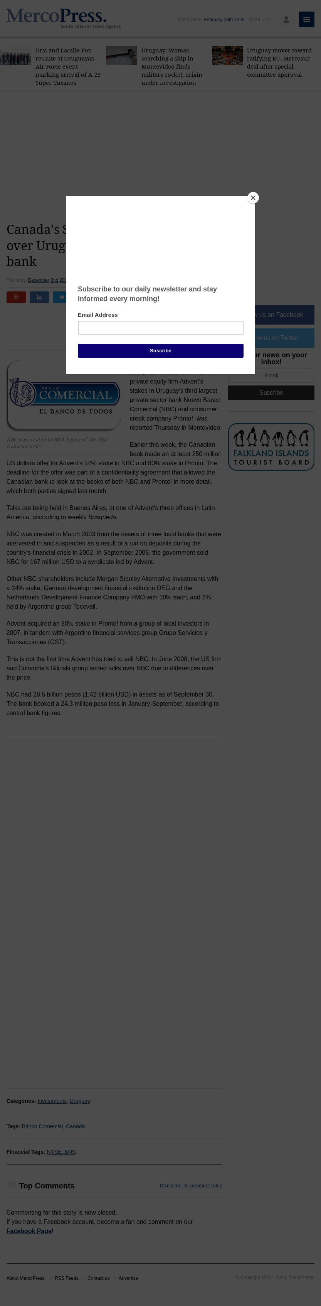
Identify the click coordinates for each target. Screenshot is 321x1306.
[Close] (253, 198)
